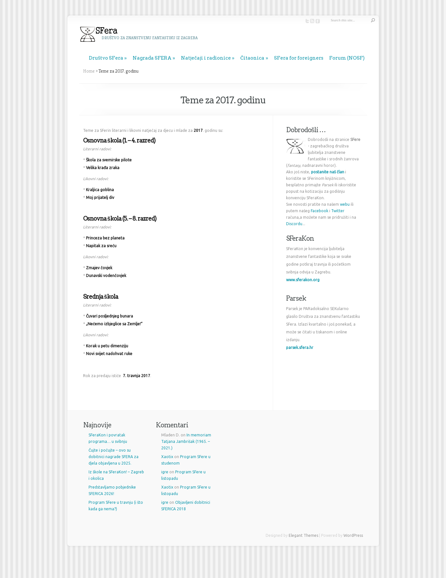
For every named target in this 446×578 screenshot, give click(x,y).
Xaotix (167, 457)
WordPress (353, 535)
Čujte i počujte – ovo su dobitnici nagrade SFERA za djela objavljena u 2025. (114, 456)
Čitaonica (252, 58)
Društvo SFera (106, 58)
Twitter (337, 211)
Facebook (319, 211)
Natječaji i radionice (206, 58)
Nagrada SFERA (152, 58)
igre (164, 472)
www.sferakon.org (302, 280)
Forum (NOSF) (347, 58)
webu (345, 204)
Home (89, 71)
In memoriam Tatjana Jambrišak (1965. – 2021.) (186, 441)
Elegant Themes (303, 535)
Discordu (294, 224)
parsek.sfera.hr (299, 347)
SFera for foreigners (298, 58)
